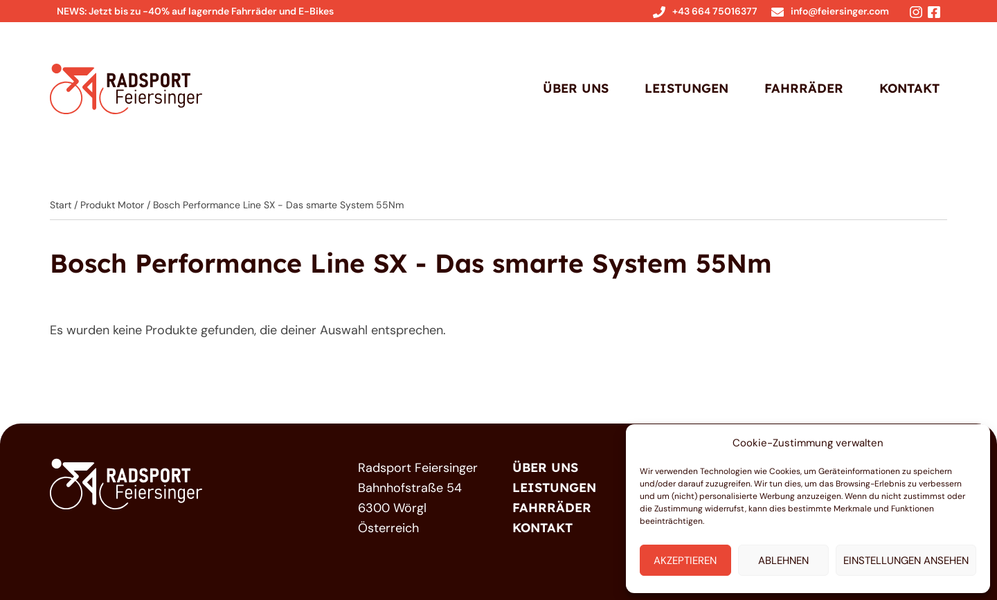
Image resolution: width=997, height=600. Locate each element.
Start (60, 205)
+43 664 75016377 (705, 11)
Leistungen (686, 88)
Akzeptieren (685, 560)
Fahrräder (803, 88)
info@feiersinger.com (830, 11)
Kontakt (909, 88)
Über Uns (576, 88)
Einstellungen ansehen (906, 560)
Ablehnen (783, 560)
